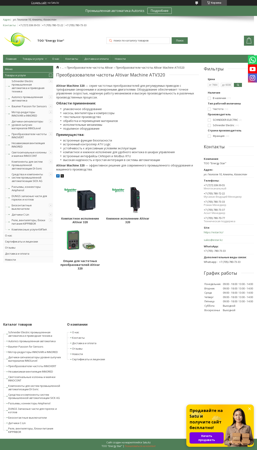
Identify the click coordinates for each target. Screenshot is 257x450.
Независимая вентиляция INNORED (28, 144)
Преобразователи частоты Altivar (90, 67)
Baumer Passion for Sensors (29, 106)
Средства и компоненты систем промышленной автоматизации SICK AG (27, 177)
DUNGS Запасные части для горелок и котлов (32, 410)
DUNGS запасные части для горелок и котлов (29, 197)
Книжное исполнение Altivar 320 (127, 220)
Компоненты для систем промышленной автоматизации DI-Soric (27, 165)
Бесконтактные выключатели (22, 207)
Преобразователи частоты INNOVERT (29, 135)
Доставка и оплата (96, 59)
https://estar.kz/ (213, 232)
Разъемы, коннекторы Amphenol (26, 188)
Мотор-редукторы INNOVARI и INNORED (24, 113)
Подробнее (159, 10)
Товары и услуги (33, 59)
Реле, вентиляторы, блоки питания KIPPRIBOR (28, 221)
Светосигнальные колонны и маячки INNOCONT (29, 154)
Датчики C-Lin (20, 214)
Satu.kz (147, 442)
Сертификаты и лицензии (21, 241)
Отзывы (10, 247)
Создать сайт (39, 2)
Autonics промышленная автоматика (27, 98)
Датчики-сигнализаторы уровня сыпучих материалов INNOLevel (27, 125)
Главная (11, 59)
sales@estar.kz (213, 240)
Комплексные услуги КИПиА (29, 229)
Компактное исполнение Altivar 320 (80, 220)
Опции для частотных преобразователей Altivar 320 (175, 222)
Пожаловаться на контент (140, 446)
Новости (120, 59)
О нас (55, 59)
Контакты (71, 59)
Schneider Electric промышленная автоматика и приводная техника (28, 86)
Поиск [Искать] (180, 40)
